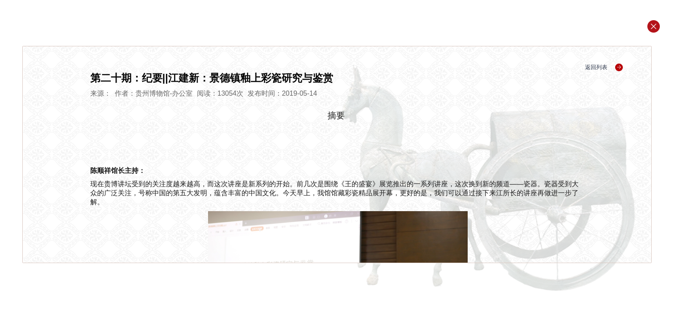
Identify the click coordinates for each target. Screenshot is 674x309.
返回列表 (604, 67)
